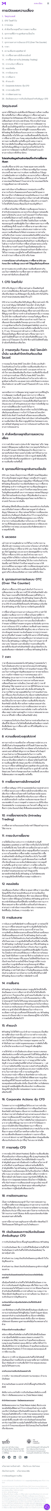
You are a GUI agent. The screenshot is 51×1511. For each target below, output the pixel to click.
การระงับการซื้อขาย (14, 64)
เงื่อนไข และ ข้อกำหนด (31, 1466)
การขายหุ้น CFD (13, 90)
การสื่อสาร (10, 77)
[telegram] (9, 1457)
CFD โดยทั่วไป (11, 21)
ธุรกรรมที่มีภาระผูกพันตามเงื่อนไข (19, 34)
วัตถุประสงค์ (10, 16)
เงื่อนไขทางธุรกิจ (8, 1471)
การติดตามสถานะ (13, 94)
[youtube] (25, 1457)
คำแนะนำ (10, 81)
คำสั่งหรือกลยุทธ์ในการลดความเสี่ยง (20, 29)
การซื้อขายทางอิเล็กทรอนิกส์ (18, 55)
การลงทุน (9, 25)
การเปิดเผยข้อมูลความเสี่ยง (12, 1476)
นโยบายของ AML (23, 1471)
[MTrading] (4, 3)
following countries (42, 1504)
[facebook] (3, 1457)
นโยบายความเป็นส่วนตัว (11, 1466)
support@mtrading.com (33, 1480)
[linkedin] (14, 1457)
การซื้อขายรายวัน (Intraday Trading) (21, 60)
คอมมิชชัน (10, 68)
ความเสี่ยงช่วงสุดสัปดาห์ (15, 51)
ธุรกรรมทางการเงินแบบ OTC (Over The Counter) (26, 42)
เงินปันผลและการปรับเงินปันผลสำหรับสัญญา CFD (27, 99)
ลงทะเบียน (38, 3)
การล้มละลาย (12, 73)
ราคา (7, 47)
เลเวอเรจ (8, 38)
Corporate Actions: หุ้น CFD (17, 86)
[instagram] (20, 1457)
